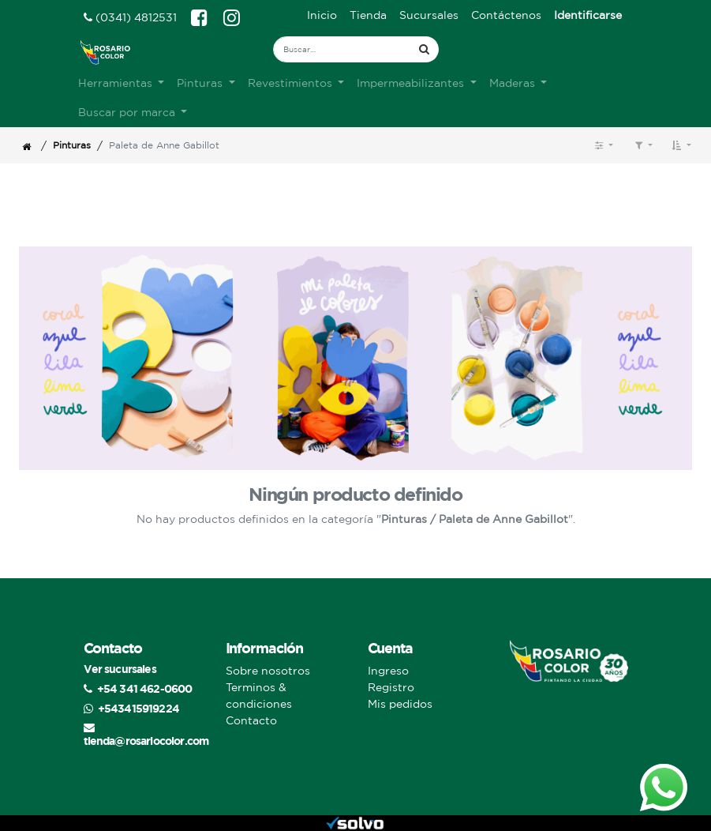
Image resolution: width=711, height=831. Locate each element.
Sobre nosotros (268, 670)
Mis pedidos (400, 704)
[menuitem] (322, 15)
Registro (391, 687)
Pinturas (72, 145)
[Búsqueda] (424, 49)
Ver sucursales (120, 668)
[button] (681, 145)
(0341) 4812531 (130, 17)
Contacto (251, 720)
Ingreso (388, 670)
